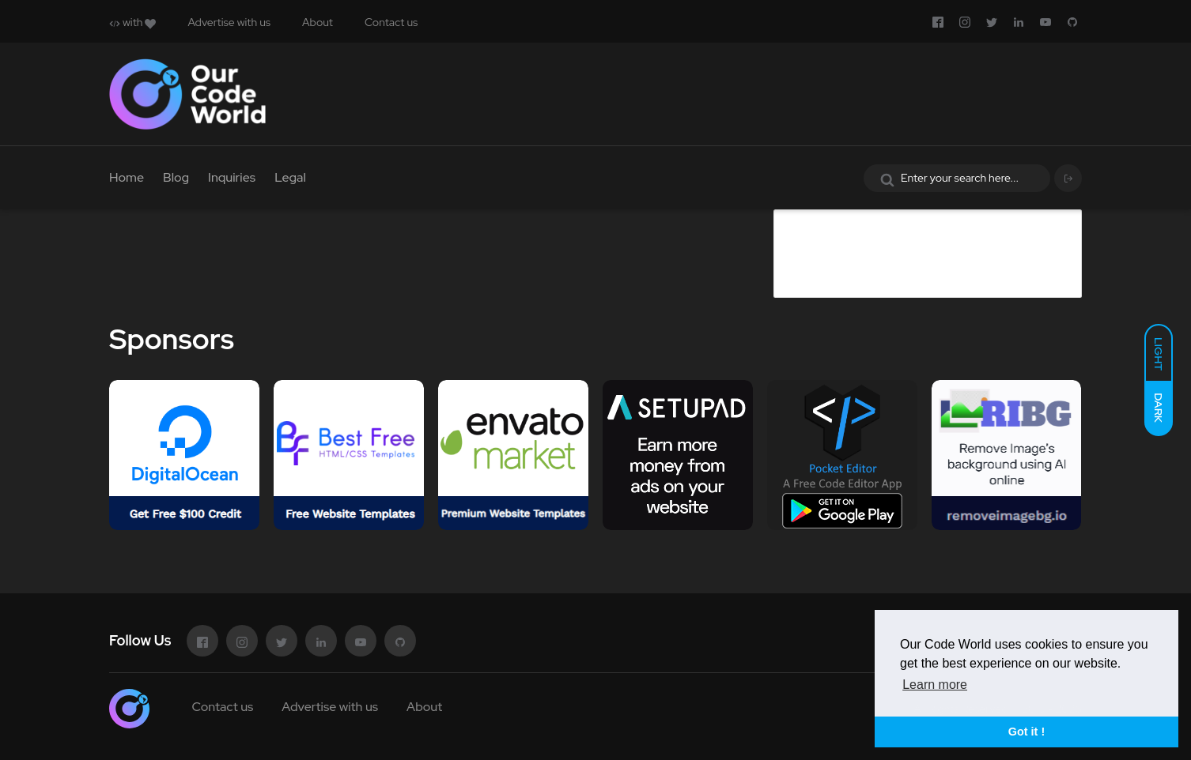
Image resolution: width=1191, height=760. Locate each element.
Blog (176, 177)
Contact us (391, 22)
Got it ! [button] (1026, 731)
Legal (290, 177)
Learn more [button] (934, 684)
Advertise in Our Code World (899, 221)
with (132, 22)
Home (126, 177)
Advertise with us (228, 22)
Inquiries (231, 177)
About (317, 22)
